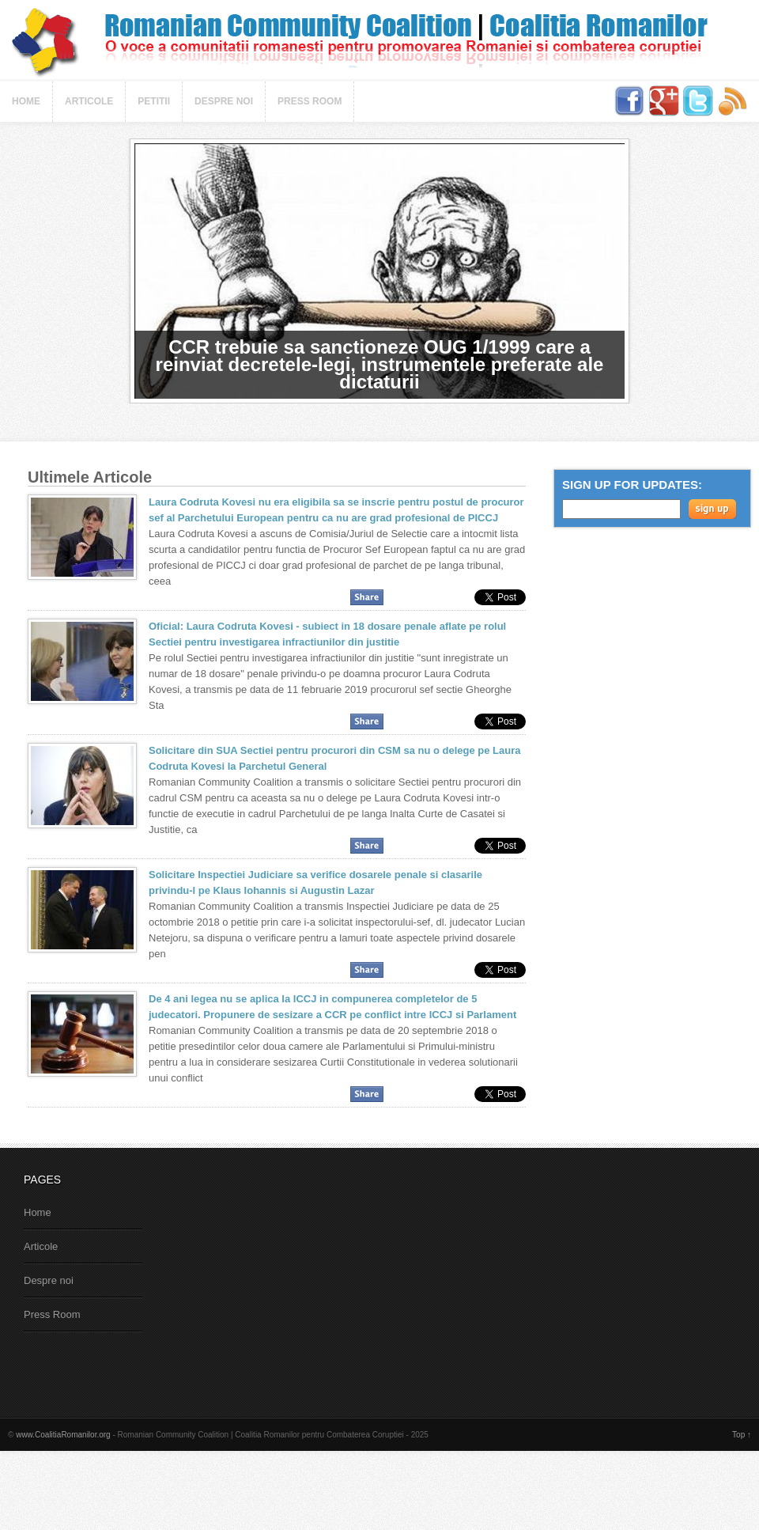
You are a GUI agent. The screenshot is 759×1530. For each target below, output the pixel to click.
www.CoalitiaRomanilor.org (63, 1434)
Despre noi (223, 101)
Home (26, 101)
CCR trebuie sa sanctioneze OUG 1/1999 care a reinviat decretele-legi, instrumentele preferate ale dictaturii (380, 364)
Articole (89, 101)
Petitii (154, 101)
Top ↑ (741, 1434)
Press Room (310, 101)
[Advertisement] (287, 1282)
